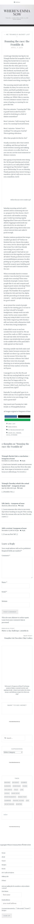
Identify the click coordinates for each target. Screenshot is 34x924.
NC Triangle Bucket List (18, 34)
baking (7, 782)
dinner (24, 782)
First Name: (5, 891)
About (3, 857)
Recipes (4, 865)
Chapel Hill (12, 432)
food (25, 786)
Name (4, 582)
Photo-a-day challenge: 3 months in (17, 629)
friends (18, 432)
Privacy (4, 880)
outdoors (14, 434)
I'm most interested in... (9, 908)
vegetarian (9, 804)
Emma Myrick (12, 426)
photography (10, 797)
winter (19, 804)
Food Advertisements (13, 721)
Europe (8, 786)
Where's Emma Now (17, 12)
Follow (5, 814)
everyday (17, 786)
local (8, 434)
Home (3, 853)
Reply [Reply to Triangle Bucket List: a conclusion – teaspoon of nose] (23, 461)
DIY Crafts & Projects (8, 872)
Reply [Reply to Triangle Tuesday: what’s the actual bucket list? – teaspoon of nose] (21, 488)
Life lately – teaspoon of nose (13, 503)
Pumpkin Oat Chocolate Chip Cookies (17, 637)
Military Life (5, 876)
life (21, 789)
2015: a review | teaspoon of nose (14, 528)
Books (3, 869)
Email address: (6, 900)
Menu (18, 2)
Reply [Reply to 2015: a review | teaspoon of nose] (23, 530)
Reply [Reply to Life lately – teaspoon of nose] (22, 505)
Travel (3, 861)
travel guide (18, 800)
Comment (6, 555)
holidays (8, 789)
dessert (15, 782)
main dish (15, 793)
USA (27, 800)
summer (8, 800)
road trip (22, 797)
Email (4, 592)
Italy (16, 789)
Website (4, 601)
